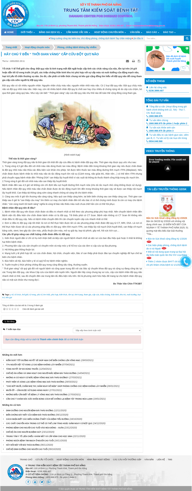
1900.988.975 (154, 116)
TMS (170, 458)
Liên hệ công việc (158, 87)
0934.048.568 (154, 141)
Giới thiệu (27, 32)
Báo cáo (151, 32)
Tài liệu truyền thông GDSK (166, 189)
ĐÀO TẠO (168, 32)
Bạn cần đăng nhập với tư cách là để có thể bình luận (44, 338)
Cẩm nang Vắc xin (77, 32)
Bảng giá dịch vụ (49, 32)
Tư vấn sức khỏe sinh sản (162, 127)
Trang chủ (26, 458)
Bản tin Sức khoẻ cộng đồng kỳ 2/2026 (166, 218)
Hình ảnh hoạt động (98, 458)
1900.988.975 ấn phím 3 (160, 130)
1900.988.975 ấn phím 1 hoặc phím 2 (166, 123)
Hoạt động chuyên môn (109, 32)
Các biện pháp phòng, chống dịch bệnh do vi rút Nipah (166, 247)
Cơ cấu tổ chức (44, 458)
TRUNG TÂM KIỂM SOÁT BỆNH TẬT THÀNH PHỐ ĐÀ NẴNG (105, 488)
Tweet (5, 321)
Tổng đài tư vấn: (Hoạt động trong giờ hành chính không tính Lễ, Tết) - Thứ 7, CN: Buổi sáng (166, 109)
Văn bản (135, 32)
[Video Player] (167, 168)
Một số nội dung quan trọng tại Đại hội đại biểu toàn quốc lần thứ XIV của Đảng (166, 255)
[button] (167, 168)
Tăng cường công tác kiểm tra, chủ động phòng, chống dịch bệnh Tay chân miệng (115, 38)
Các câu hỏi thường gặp (127, 458)
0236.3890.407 (155, 90)
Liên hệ (161, 458)
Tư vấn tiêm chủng (158, 120)
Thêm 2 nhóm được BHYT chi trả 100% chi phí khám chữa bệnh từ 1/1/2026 (167, 263)
